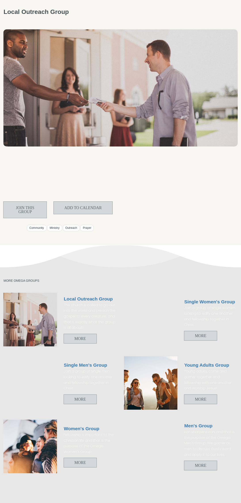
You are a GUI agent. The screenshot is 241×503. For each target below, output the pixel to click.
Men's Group (198, 425)
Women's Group (81, 428)
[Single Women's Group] (151, 319)
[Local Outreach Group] (30, 319)
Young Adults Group (206, 365)
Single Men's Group (85, 365)
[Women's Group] (30, 446)
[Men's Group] (151, 446)
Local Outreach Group (88, 298)
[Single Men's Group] (30, 383)
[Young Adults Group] (151, 383)
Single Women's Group (209, 301)
